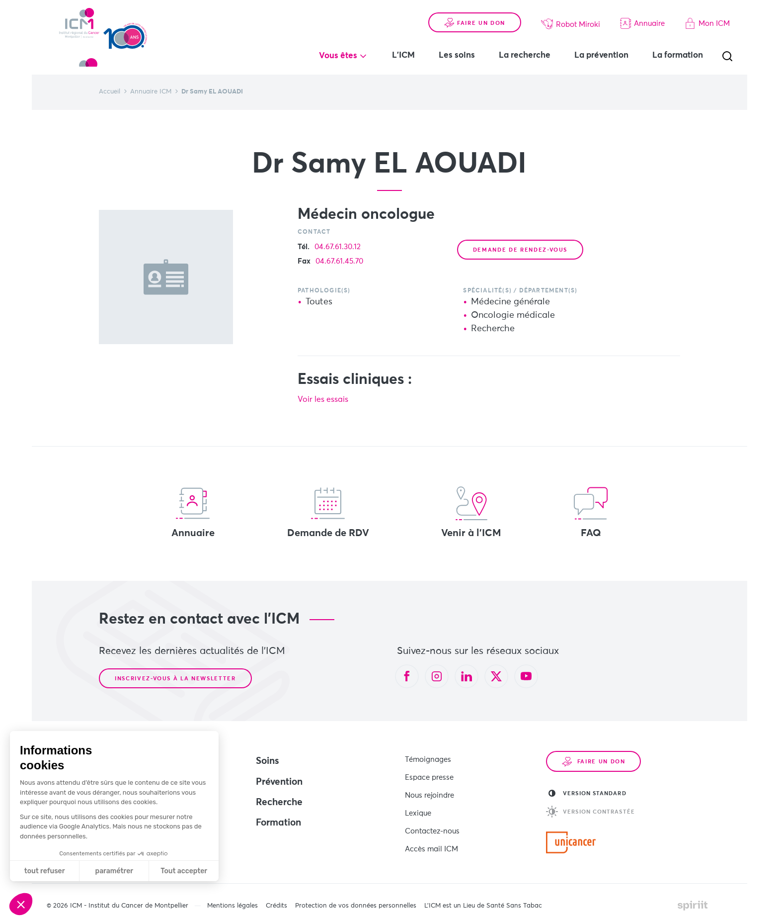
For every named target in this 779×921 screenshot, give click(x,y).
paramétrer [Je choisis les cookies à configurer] (114, 871)
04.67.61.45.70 (339, 261)
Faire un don (474, 23)
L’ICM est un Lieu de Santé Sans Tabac (483, 901)
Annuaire (642, 23)
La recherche (524, 55)
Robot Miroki (570, 24)
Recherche (279, 802)
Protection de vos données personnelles (355, 901)
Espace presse (429, 774)
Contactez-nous (432, 820)
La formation (677, 55)
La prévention (601, 55)
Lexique (418, 805)
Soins (267, 761)
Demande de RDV (328, 512)
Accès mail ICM (431, 835)
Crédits (276, 901)
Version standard (587, 793)
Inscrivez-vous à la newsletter (175, 678)
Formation (278, 823)
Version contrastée (590, 812)
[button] (21, 904)
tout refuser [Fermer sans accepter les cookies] (44, 871)
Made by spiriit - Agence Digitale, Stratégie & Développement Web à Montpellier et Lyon (692, 901)
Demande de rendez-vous (520, 250)
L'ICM (403, 55)
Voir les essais (326, 399)
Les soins (457, 55)
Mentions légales (232, 901)
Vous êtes (338, 56)
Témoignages (428, 758)
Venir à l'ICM (471, 512)
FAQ (591, 512)
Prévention (279, 782)
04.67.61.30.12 (337, 247)
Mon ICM (707, 23)
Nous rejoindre (429, 789)
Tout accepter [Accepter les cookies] (183, 871)
